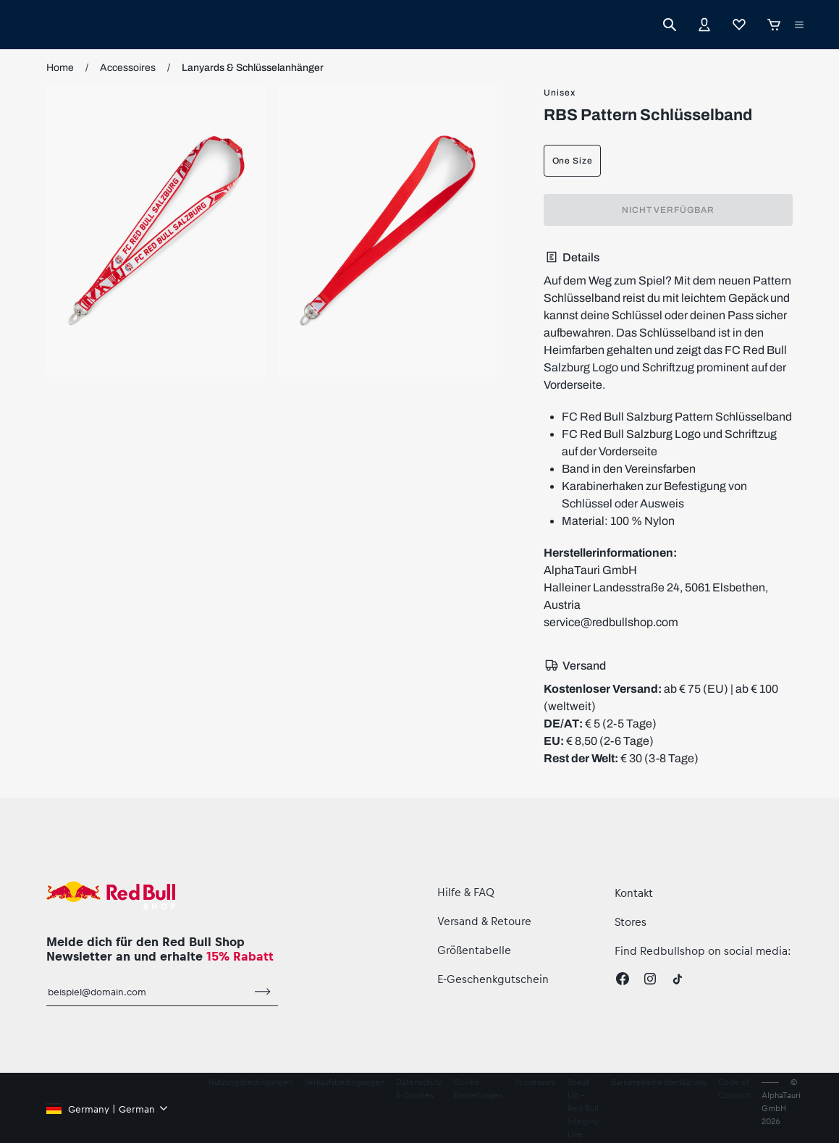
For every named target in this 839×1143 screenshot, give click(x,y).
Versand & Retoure (484, 921)
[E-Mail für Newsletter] (147, 991)
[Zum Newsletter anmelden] (263, 991)
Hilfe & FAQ (465, 892)
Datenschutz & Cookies (419, 1088)
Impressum (535, 1081)
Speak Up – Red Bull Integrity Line (583, 1107)
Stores (630, 921)
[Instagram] (650, 979)
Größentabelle (474, 949)
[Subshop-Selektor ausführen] (799, 24)
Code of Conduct (734, 1088)
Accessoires (128, 67)
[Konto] (704, 24)
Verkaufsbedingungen (344, 1081)
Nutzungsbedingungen (250, 1081)
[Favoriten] (739, 24)
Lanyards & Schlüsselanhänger (253, 67)
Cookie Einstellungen (478, 1088)
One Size (572, 161)
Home (60, 67)
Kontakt (634, 892)
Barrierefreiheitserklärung (659, 1081)
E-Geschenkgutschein (493, 978)
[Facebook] (623, 979)
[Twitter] (678, 979)
